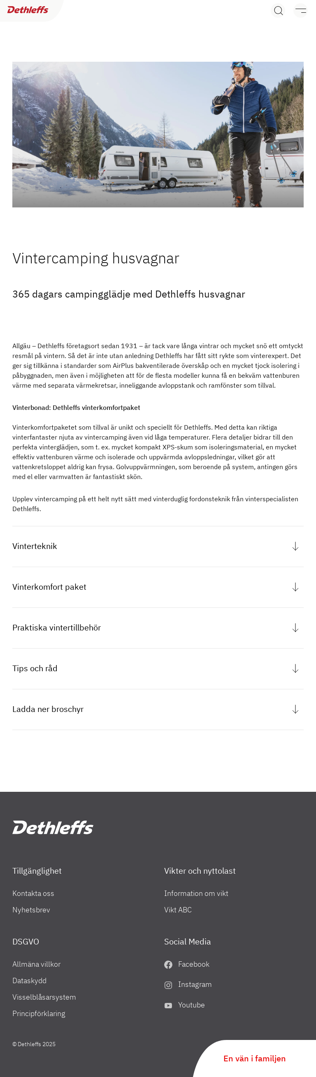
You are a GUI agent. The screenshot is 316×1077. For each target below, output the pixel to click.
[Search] (278, 10)
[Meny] (296, 10)
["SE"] (52, 827)
